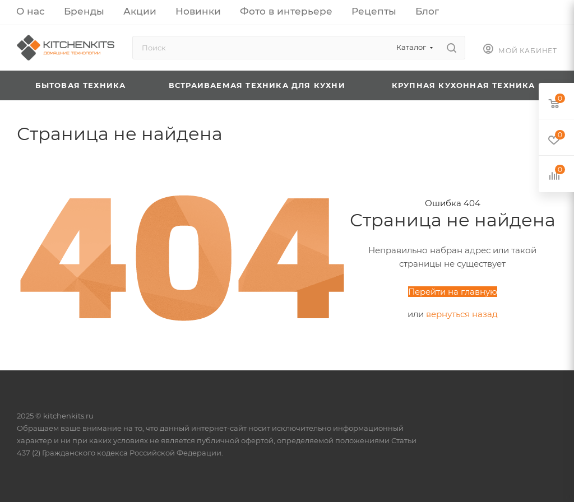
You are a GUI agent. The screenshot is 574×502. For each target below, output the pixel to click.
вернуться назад (462, 314)
